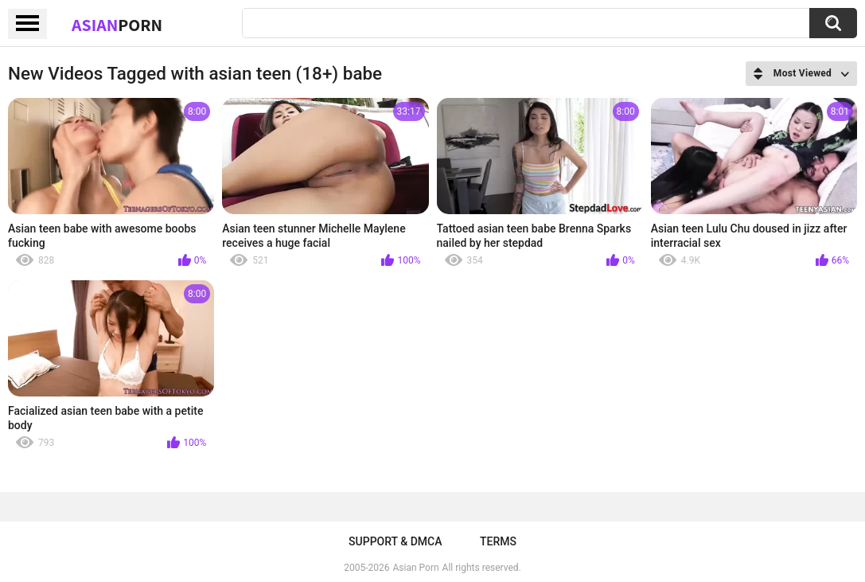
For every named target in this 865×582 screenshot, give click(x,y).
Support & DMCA (395, 541)
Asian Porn (416, 567)
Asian (117, 25)
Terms (498, 541)
